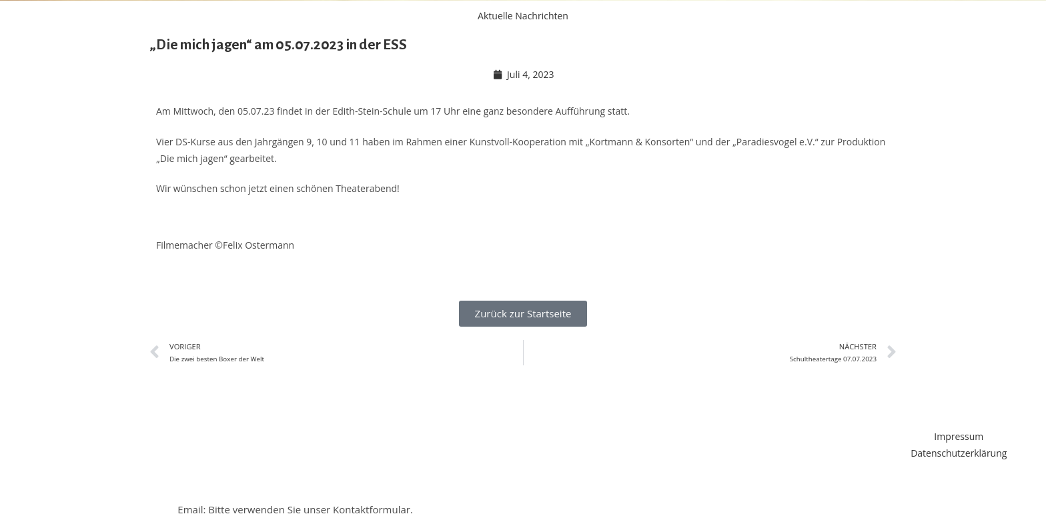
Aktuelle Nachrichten (523, 15)
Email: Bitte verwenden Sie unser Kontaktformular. (295, 509)
